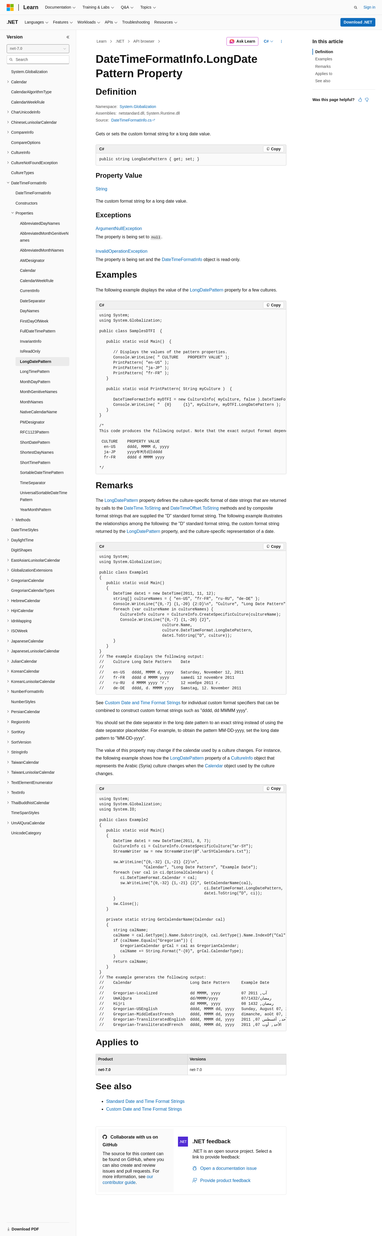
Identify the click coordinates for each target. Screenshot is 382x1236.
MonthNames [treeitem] (31, 402)
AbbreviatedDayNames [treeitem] (40, 223)
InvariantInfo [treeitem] (30, 341)
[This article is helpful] (360, 99)
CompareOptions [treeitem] (25, 142)
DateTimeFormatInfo (182, 259)
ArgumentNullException (119, 228)
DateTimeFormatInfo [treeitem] (33, 193)
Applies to (323, 73)
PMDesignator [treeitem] (32, 422)
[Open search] (355, 7)
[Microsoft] (10, 7)
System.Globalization (138, 106)
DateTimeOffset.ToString (194, 508)
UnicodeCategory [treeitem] (26, 833)
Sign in (369, 7)
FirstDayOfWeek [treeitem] (34, 321)
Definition (324, 52)
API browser (143, 41)
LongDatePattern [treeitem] (35, 361)
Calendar (214, 765)
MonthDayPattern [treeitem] (35, 382)
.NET (120, 41)
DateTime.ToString (142, 508)
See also (322, 81)
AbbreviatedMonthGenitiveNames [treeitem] (44, 236)
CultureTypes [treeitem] (22, 173)
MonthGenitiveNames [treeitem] (38, 391)
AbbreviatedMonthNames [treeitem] (42, 250)
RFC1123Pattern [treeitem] (34, 432)
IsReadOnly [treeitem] (30, 351)
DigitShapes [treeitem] (21, 550)
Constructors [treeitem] (26, 203)
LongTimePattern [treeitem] (35, 371)
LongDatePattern (206, 290)
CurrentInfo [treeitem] (29, 290)
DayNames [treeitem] (29, 311)
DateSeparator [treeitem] (32, 301)
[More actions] (281, 41)
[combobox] (38, 48)
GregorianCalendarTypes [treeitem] (32, 590)
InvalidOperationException (121, 251)
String (101, 189)
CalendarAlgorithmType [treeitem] (31, 92)
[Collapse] (68, 37)
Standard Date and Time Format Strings (145, 1101)
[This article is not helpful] (366, 99)
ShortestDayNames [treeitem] (37, 452)
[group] (191, 391)
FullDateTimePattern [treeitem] (37, 331)
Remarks (323, 66)
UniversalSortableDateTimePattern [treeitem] (43, 496)
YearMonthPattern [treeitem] (35, 509)
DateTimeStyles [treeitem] (24, 530)
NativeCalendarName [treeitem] (38, 412)
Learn (102, 41)
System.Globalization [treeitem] (29, 71)
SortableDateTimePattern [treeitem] (41, 472)
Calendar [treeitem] (28, 270)
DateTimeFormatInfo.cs (131, 120)
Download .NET (358, 22)
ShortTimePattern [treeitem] (35, 462)
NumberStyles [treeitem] (23, 702)
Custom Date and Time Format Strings (142, 702)
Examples (323, 59)
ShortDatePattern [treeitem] (35, 442)
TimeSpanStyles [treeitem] (25, 813)
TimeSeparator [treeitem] (32, 483)
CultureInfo (242, 758)
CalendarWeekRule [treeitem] (28, 102)
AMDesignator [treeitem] (32, 260)
